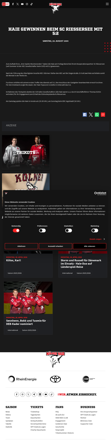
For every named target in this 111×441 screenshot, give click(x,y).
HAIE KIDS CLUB (62, 418)
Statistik (9, 427)
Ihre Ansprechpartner (88, 411)
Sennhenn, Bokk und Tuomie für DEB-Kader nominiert (26, 322)
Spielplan (9, 421)
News (8, 411)
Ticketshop (35, 411)
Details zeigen (95, 239)
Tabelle (8, 424)
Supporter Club (86, 424)
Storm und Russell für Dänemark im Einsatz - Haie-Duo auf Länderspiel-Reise (81, 263)
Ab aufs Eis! (60, 415)
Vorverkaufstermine (38, 424)
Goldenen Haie (61, 424)
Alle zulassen (89, 246)
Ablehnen (21, 246)
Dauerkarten (35, 418)
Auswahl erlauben (55, 246)
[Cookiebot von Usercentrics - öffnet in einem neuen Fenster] (96, 193)
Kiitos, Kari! (13, 260)
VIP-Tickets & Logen (38, 427)
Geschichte (60, 427)
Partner (83, 418)
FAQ (57, 411)
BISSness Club (86, 421)
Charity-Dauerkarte (38, 430)
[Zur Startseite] (55, 8)
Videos (8, 415)
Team (8, 418)
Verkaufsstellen (37, 421)
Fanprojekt (60, 430)
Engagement (60, 421)
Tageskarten (35, 415)
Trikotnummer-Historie (65, 433)
